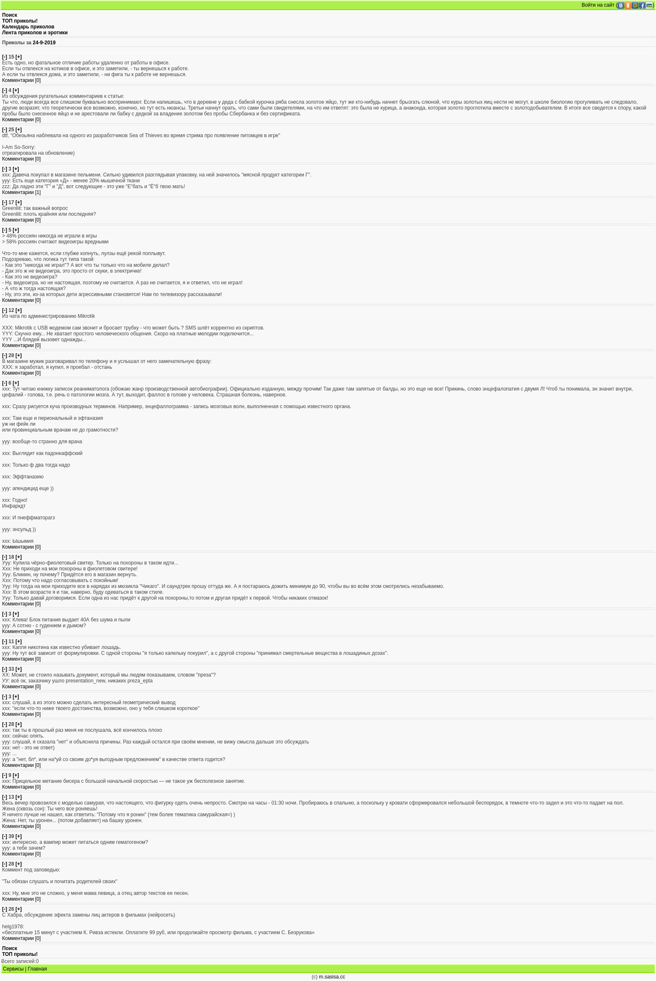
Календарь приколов (28, 27)
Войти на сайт (598, 5)
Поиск (9, 15)
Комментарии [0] (21, 80)
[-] (4, 57)
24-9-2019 (44, 43)
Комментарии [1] (21, 192)
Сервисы (13, 969)
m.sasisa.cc (332, 977)
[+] (18, 57)
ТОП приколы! (20, 21)
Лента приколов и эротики (35, 33)
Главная (37, 969)
